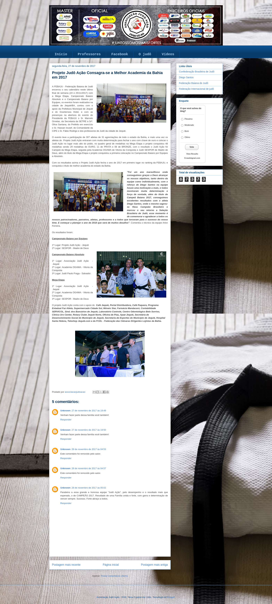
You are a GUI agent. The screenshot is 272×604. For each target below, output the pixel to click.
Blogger (171, 597)
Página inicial (111, 564)
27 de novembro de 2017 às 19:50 (89, 430)
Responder (65, 419)
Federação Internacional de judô (196, 88)
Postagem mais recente (66, 564)
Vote (192, 147)
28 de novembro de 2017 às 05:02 (89, 487)
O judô (145, 54)
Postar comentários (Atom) (114, 576)
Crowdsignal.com (192, 158)
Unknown (65, 410)
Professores (89, 54)
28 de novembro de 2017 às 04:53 (89, 449)
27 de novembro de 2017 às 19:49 (89, 410)
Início (61, 54)
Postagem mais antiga (154, 564)
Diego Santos (186, 77)
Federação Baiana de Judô (193, 83)
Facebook (119, 54)
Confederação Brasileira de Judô (196, 71)
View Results (192, 154)
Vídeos (168, 54)
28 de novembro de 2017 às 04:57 (89, 468)
